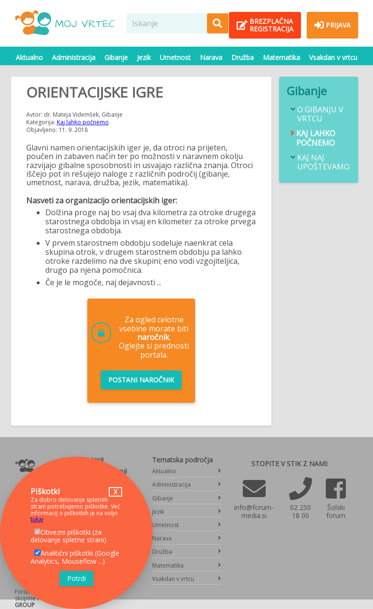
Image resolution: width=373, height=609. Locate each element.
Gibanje (116, 57)
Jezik (144, 57)
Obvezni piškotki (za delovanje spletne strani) (68, 536)
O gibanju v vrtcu (320, 114)
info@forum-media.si (254, 511)
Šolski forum (335, 511)
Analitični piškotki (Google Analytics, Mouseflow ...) (75, 557)
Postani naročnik (141, 379)
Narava (211, 57)
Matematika (281, 57)
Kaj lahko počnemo (83, 122)
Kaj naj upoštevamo (323, 162)
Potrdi (76, 578)
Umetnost (175, 57)
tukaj (37, 519)
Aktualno (29, 57)
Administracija (73, 57)
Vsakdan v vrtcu (333, 57)
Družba (242, 57)
